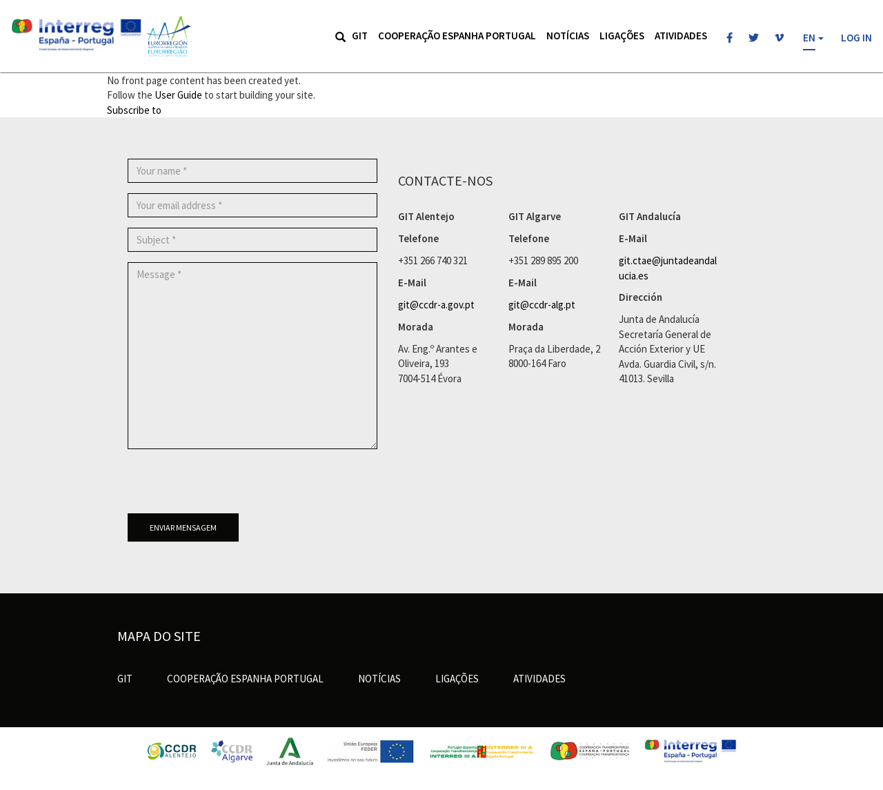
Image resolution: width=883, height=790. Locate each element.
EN (809, 37)
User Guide (178, 94)
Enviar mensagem (183, 527)
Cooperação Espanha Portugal (457, 35)
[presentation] (232, 486)
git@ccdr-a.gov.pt (436, 304)
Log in (856, 37)
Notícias (567, 35)
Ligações (621, 35)
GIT (360, 35)
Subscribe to (134, 110)
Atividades (681, 35)
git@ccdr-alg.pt (541, 304)
